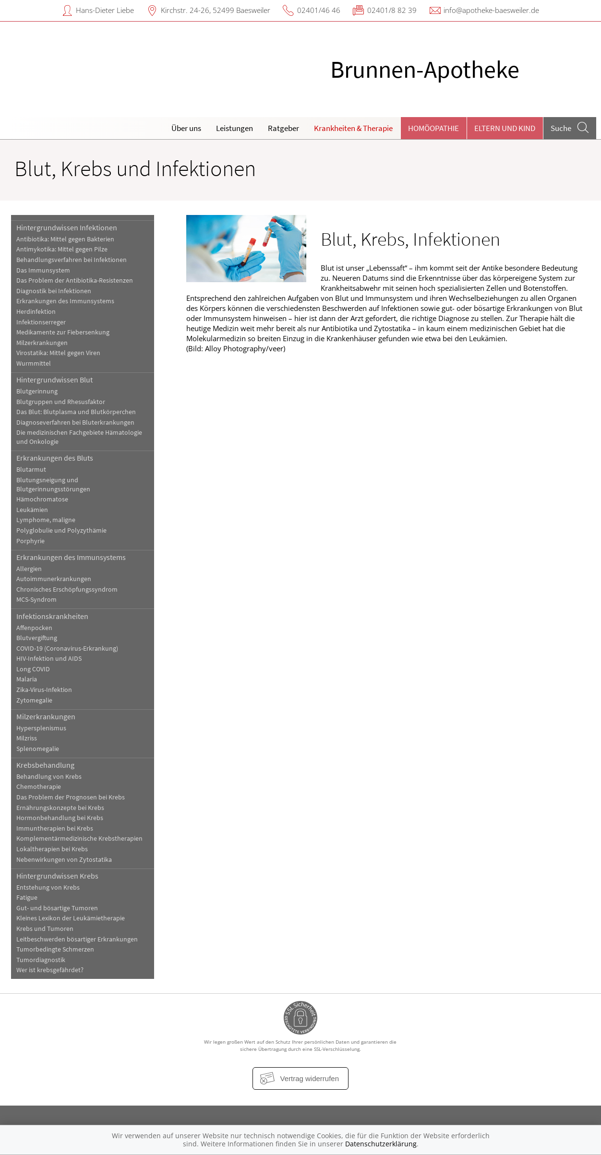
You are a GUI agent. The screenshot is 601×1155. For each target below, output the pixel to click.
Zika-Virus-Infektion (44, 690)
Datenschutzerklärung (381, 1143)
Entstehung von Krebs (48, 887)
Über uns (186, 128)
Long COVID (33, 669)
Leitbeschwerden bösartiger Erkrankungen (77, 939)
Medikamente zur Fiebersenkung (62, 332)
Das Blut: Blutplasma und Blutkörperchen (76, 412)
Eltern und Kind (504, 128)
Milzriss (26, 738)
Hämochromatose (42, 499)
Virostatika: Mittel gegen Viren (58, 353)
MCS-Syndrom (36, 599)
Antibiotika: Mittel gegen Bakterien (65, 239)
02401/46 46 (318, 10)
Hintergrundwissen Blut (54, 379)
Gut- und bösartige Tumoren (57, 908)
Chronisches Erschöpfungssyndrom (67, 589)
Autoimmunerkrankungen (53, 579)
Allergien (29, 569)
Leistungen (234, 128)
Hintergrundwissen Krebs (57, 876)
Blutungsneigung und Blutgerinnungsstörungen (53, 484)
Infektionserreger (41, 322)
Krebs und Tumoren (44, 929)
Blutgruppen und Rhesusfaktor (60, 402)
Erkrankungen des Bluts (54, 458)
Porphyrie (30, 541)
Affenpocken (34, 628)
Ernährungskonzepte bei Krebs (60, 808)
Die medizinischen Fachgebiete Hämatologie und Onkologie (79, 437)
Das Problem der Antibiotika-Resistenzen (74, 280)
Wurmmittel (33, 363)
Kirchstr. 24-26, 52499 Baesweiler (215, 10)
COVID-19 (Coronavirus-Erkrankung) (67, 648)
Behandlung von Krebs (49, 777)
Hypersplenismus (41, 728)
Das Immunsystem (43, 270)
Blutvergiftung (36, 638)
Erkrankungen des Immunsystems (65, 301)
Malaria (26, 679)
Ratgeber (283, 128)
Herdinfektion (36, 312)
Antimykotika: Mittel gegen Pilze (62, 249)
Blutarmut (31, 469)
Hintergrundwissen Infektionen (66, 227)
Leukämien (32, 510)
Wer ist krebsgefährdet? (50, 970)
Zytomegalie (34, 700)
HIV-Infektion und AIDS (49, 659)
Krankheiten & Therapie (353, 128)
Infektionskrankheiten (52, 616)
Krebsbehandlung (45, 765)
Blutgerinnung (37, 391)
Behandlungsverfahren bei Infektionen (71, 260)
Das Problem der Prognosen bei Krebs (70, 797)
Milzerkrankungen (42, 343)
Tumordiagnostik (40, 960)
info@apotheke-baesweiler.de (491, 10)
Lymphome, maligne (45, 520)
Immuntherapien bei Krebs (54, 828)
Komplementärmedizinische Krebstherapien (79, 838)
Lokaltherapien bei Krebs (52, 849)
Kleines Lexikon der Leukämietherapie (70, 918)
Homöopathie (433, 128)
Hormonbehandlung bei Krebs (59, 818)
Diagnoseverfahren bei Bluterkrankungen (75, 422)
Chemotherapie (38, 787)
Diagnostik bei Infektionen (53, 291)
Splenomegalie (37, 749)
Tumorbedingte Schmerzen (55, 949)
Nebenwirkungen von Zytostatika (64, 860)
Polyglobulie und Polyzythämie (61, 530)
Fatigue (26, 897)
